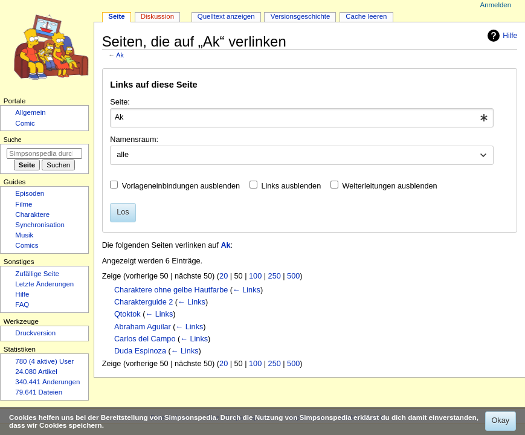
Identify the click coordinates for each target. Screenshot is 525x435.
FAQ (22, 304)
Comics (26, 245)
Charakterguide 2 (143, 302)
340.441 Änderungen (47, 381)
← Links (246, 290)
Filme (23, 204)
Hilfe (501, 36)
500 (293, 276)
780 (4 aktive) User (44, 361)
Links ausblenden (291, 186)
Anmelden (496, 4)
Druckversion (35, 333)
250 (274, 276)
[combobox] (302, 117)
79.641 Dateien (38, 392)
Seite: (119, 102)
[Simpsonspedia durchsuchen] (44, 153)
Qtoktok (127, 314)
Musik (24, 235)
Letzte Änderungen (44, 284)
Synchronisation (40, 224)
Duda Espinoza (140, 351)
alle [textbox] (123, 154)
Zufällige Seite (37, 273)
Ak (119, 55)
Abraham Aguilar (142, 327)
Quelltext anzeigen (226, 16)
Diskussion (157, 16)
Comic (24, 123)
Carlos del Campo (145, 339)
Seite (116, 16)
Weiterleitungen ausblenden (390, 186)
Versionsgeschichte (300, 16)
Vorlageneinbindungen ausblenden (181, 186)
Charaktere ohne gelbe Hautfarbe (171, 290)
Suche (13, 139)
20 (223, 276)
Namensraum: (134, 139)
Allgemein (30, 112)
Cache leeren (366, 16)
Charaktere (32, 214)
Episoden (29, 193)
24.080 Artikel (36, 371)
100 (255, 276)
